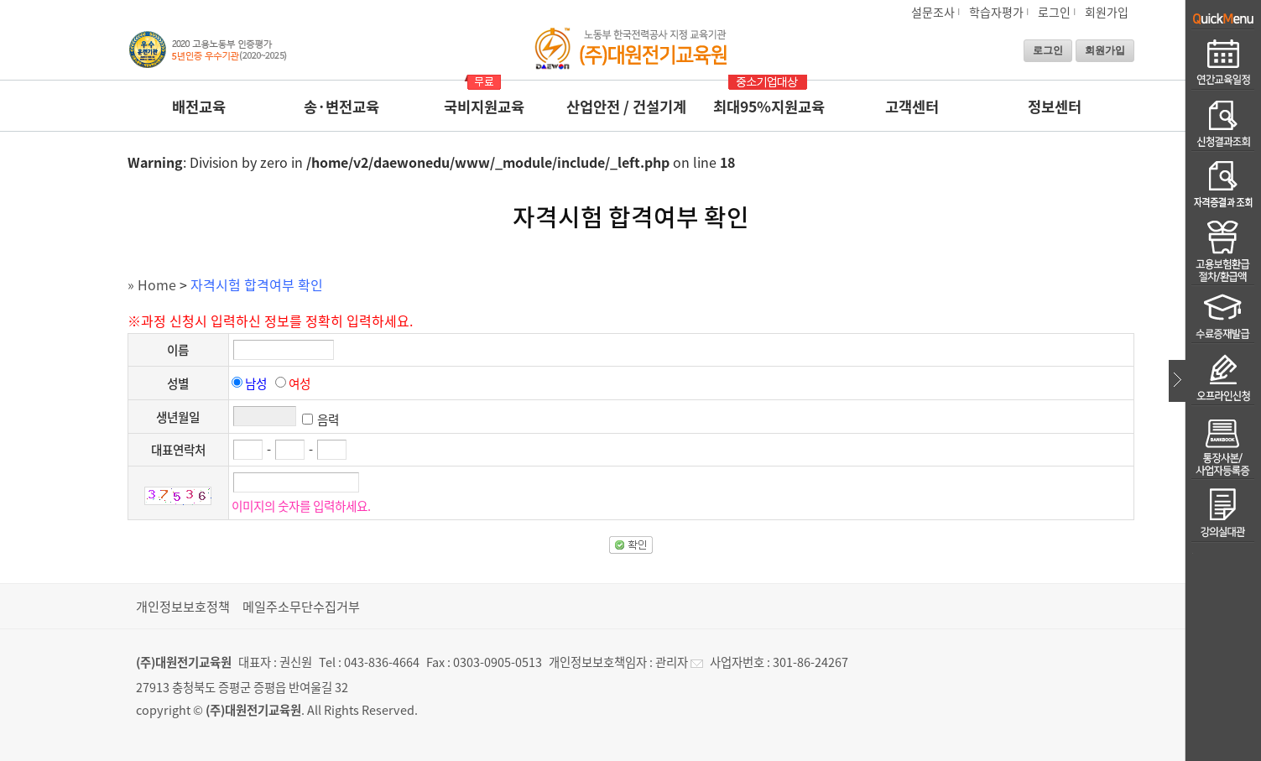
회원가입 (1106, 11)
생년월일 (178, 417)
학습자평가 (996, 11)
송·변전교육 (341, 106)
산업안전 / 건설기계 (626, 106)
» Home (152, 284)
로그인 (1054, 11)
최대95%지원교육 (769, 106)
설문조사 (933, 11)
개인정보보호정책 (183, 606)
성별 (178, 383)
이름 (178, 350)
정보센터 (1054, 106)
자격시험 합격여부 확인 (256, 284)
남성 (256, 383)
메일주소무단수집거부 (301, 606)
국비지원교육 (484, 106)
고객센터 (912, 106)
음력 (328, 419)
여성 (299, 383)
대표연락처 (178, 449)
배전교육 (199, 106)
